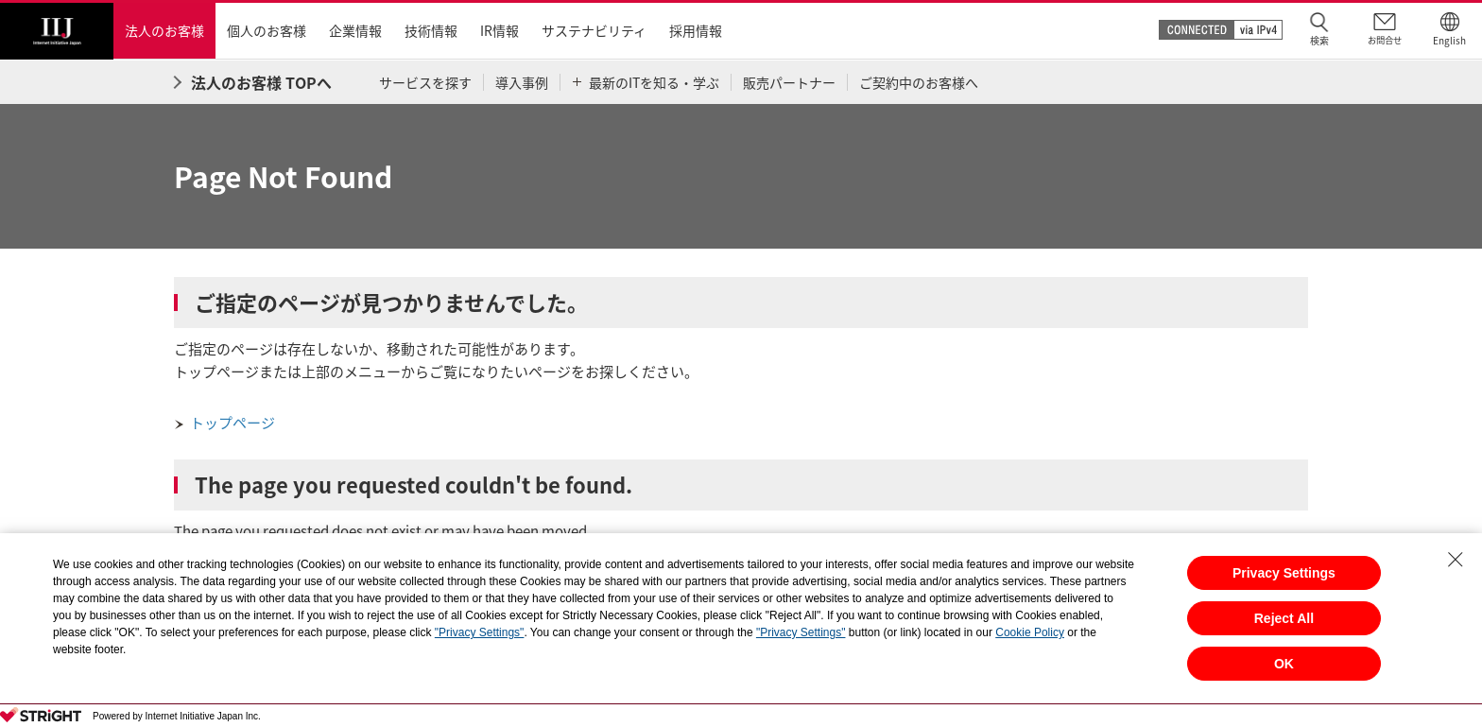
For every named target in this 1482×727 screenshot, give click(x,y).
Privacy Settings (1284, 572)
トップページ (232, 422)
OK (1284, 663)
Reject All (1284, 618)
